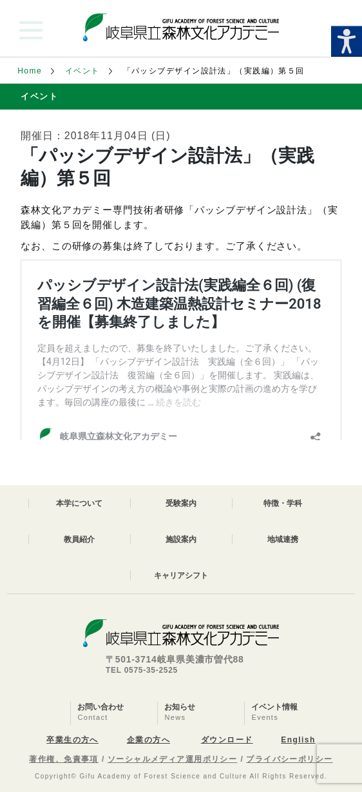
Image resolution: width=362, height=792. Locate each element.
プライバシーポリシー (289, 759)
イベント (82, 70)
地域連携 (282, 539)
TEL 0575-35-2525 (142, 670)
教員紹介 (79, 539)
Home (29, 70)
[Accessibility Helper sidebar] (346, 41)
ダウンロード (227, 739)
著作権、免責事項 (64, 759)
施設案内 (181, 539)
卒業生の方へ (72, 739)
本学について (79, 503)
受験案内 (181, 503)
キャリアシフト (181, 575)
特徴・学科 (282, 503)
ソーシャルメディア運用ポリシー (173, 759)
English (298, 739)
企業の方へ (148, 739)
